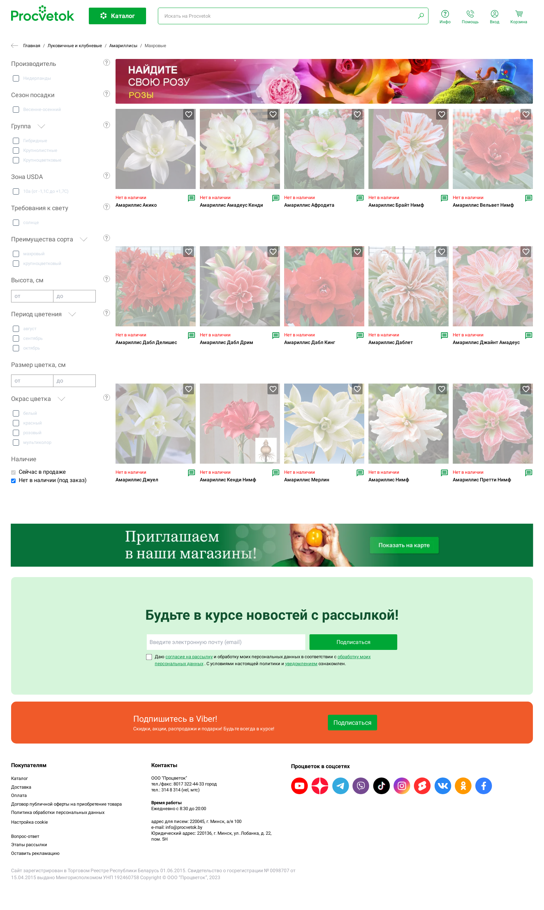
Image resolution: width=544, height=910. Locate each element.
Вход (494, 17)
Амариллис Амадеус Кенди (231, 205)
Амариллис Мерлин (306, 479)
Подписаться (354, 642)
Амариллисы (123, 45)
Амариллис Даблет (390, 342)
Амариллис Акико (136, 205)
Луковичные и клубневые (75, 45)
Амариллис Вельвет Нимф (483, 205)
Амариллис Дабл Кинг (309, 342)
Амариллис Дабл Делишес (146, 342)
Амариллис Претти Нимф (482, 479)
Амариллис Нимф (388, 479)
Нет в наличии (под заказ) (53, 480)
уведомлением (301, 663)
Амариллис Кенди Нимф (228, 479)
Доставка (21, 787)
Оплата (19, 795)
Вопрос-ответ (25, 836)
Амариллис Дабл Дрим (226, 342)
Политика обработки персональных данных (57, 812)
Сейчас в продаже (42, 472)
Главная (31, 45)
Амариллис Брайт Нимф (396, 205)
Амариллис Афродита (309, 205)
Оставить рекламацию (35, 853)
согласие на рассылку (189, 656)
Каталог (19, 778)
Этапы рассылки (29, 844)
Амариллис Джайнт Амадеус (486, 342)
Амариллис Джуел (137, 479)
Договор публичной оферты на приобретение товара (66, 804)
